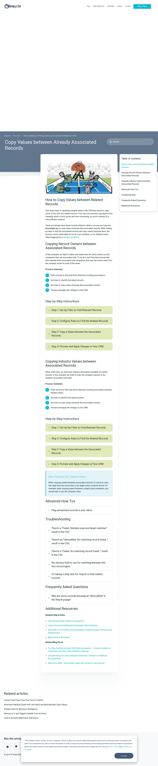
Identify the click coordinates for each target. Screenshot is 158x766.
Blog (120, 6)
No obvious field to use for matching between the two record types (78, 564)
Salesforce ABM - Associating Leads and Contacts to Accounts (75, 663)
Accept (124, 756)
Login (127, 6)
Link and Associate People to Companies (66, 621)
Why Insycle (98, 6)
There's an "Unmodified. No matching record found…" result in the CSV (79, 541)
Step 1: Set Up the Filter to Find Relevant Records (78, 427)
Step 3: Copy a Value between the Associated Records (76, 333)
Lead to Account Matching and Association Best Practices (73, 625)
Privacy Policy (113, 746)
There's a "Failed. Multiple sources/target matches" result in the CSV (79, 530)
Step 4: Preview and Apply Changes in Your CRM (77, 346)
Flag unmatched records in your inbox (71, 510)
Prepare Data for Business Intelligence (21, 709)
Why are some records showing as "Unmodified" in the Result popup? (78, 597)
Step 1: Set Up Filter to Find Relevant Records (76, 310)
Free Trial (142, 6)
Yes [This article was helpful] (7, 746)
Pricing (111, 6)
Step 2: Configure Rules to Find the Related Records (79, 320)
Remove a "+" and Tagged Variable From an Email (25, 713)
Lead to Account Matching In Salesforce (21, 718)
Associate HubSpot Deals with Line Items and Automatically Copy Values (35, 704)
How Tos (17, 136)
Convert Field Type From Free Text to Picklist (23, 700)
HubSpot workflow (71, 237)
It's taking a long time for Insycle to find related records (76, 576)
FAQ (88, 6)
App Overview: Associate (59, 637)
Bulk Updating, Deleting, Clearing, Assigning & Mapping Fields (50, 136)
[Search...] (130, 141)
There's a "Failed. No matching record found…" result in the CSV (79, 553)
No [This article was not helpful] (16, 746)
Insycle (7, 136)
